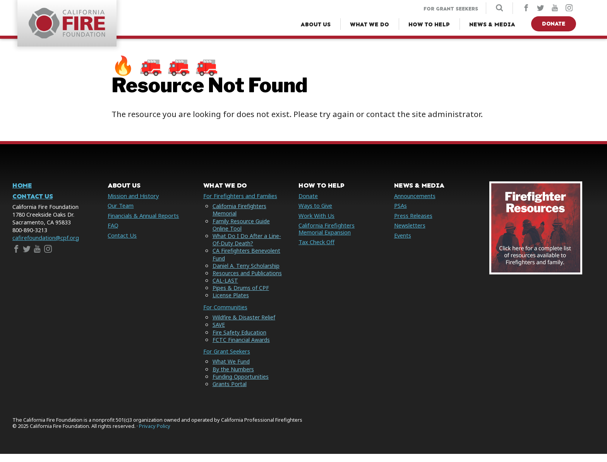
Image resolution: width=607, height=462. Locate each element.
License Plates (231, 303)
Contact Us (32, 197)
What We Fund (231, 370)
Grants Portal (230, 392)
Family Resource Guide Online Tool (242, 225)
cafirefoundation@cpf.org (45, 239)
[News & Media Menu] (492, 24)
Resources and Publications (231, 278)
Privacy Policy (154, 434)
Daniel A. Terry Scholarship (247, 266)
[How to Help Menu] (429, 24)
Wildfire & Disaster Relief (245, 325)
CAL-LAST (225, 289)
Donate (553, 23)
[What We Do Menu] (369, 24)
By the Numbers (234, 377)
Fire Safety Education (240, 340)
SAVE (219, 333)
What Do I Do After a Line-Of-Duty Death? (247, 240)
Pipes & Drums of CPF (241, 296)
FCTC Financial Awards (242, 348)
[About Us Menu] (315, 24)
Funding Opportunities (242, 384)
